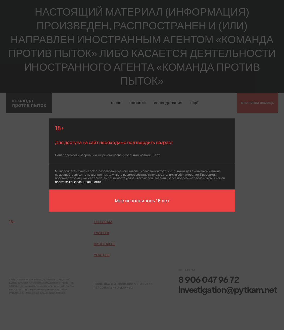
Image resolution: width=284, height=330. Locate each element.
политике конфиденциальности (78, 181)
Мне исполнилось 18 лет (142, 200)
